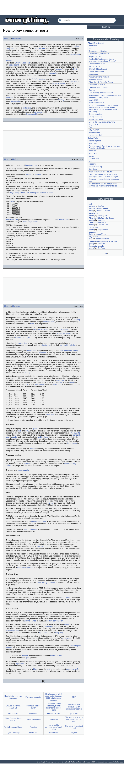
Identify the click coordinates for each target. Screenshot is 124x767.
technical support (58, 83)
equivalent (20, 667)
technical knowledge (68, 345)
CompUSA (53, 723)
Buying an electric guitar (33, 710)
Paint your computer (33, 701)
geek (27, 661)
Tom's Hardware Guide (13, 731)
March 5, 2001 (94, 66)
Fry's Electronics (38, 79)
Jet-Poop (101, 248)
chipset (58, 69)
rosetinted (101, 244)
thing (91, 211)
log (90, 239)
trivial (32, 324)
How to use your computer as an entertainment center (74, 710)
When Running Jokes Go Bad (13, 723)
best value (46, 345)
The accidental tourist (97, 64)
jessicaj (101, 206)
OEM (74, 701)
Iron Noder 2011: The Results (100, 172)
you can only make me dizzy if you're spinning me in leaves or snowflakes (103, 185)
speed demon (44, 636)
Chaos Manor (63, 220)
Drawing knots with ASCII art (13, 710)
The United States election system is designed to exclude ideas (53, 710)
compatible (53, 73)
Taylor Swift (93, 227)
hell (34, 329)
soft (90, 49)
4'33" (91, 161)
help (91, 234)
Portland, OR (40, 49)
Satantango (93, 74)
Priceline (33, 731)
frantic (66, 628)
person (92, 206)
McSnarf (15, 159)
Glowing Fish (103, 215)
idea (6, 38)
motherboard (14, 65)
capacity (37, 174)
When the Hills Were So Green (101, 82)
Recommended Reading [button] (106, 39)
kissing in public (95, 141)
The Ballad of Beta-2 (97, 85)
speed (28, 174)
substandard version (25, 571)
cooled (32, 452)
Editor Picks (93, 138)
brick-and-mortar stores (68, 351)
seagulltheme (103, 229)
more (105, 253)
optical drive (39, 384)
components (10, 49)
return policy (75, 55)
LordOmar (16, 38)
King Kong (93, 169)
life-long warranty (30, 533)
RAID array (65, 601)
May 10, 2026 (94, 130)
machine (9, 98)
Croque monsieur (95, 114)
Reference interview (96, 103)
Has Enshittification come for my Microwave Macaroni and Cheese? (102, 60)
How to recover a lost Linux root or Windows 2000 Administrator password (53, 701)
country (61, 100)
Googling (76, 320)
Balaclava (92, 151)
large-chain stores (64, 333)
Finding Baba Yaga (96, 117)
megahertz (75, 436)
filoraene (16, 306)
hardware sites (56, 659)
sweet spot (50, 418)
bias (35, 673)
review (91, 215)
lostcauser (102, 220)
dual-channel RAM (38, 525)
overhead (42, 353)
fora (52, 322)
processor (60, 380)
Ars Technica (13, 717)
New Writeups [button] (106, 199)
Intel (19, 434)
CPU (12, 202)
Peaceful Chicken (103, 211)
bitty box (74, 736)
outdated (48, 630)
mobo (71, 382)
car (15, 102)
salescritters (22, 343)
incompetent (43, 329)
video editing (42, 586)
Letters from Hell (95, 135)
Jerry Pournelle (12, 220)
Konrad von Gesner (96, 72)
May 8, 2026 (93, 100)
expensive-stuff (72, 673)
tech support (65, 329)
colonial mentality (95, 167)
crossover (92, 164)
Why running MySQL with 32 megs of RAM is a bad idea (31, 193)
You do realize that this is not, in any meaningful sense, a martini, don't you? (104, 175)
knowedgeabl (31, 114)
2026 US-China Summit (98, 69)
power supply (23, 474)
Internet (25, 659)
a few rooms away (96, 119)
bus (12, 102)
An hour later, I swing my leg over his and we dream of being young (105, 96)
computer (75, 46)
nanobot (92, 232)
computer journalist (30, 222)
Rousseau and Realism (98, 51)
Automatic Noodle (96, 80)
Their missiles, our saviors (99, 54)
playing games (30, 624)
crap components (43, 550)
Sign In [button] (106, 27)
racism (91, 156)
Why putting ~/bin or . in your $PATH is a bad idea (74, 723)
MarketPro (33, 717)
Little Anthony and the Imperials (101, 93)
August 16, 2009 (95, 56)
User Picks (92, 46)
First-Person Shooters (55, 624)
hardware (46, 322)
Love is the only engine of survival (102, 122)
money (27, 373)
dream (91, 229)
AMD (27, 434)
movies (52, 586)
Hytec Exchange (13, 736)
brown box (33, 736)
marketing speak (12, 634)
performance (67, 642)
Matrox (18, 63)
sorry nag (59, 636)
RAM (60, 382)
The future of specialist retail (74, 731)
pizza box (74, 717)
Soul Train (93, 143)
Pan (90, 127)
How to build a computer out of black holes (53, 731)
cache (14, 441)
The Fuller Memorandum (98, 87)
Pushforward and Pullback (99, 77)
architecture (43, 441)
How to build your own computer (13, 701)
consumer (38, 112)
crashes (27, 467)
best (48, 673)
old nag (50, 506)
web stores (31, 351)
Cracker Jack (94, 159)
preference (27, 108)
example (9, 61)
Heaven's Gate (94, 132)
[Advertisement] (62, 7)
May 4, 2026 (93, 125)
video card (26, 63)
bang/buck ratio (31, 165)
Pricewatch (53, 736)
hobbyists (27, 338)
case (26, 384)
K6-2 (75, 69)
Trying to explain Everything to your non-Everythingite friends (104, 147)
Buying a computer (33, 723)
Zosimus (92, 90)
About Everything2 (96, 43)
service (74, 81)
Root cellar (93, 153)
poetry (91, 220)
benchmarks (72, 447)
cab (18, 102)
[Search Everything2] (87, 20)
